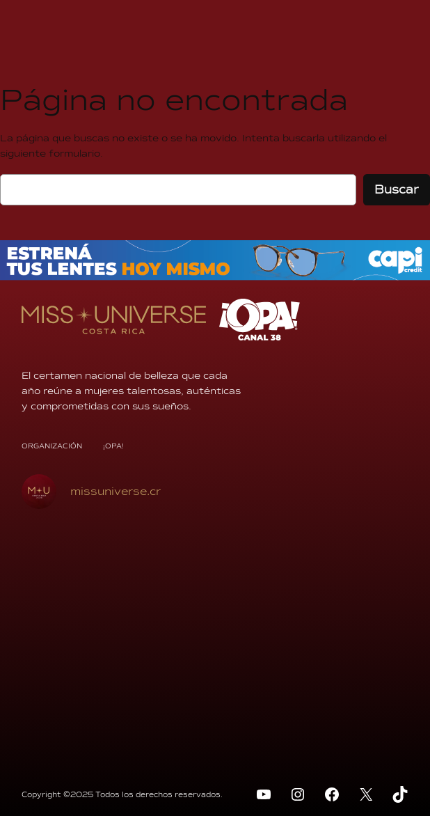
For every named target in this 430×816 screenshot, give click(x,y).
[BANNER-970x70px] (215, 276)
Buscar (396, 189)
